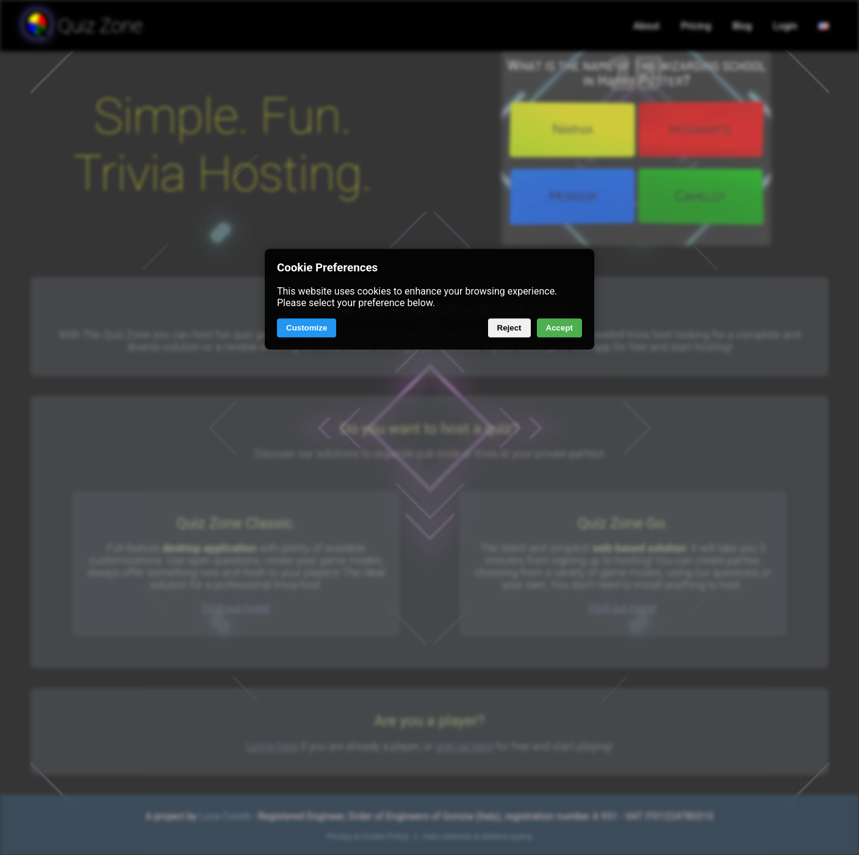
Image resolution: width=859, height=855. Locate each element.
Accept (559, 328)
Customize (306, 328)
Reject (509, 328)
